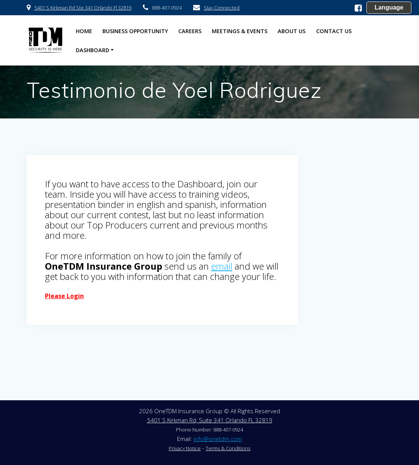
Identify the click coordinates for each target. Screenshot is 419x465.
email (221, 266)
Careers (190, 31)
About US (291, 31)
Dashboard (92, 50)
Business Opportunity (135, 31)
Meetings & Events (239, 31)
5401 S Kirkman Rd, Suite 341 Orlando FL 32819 (209, 420)
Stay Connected (222, 7)
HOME (84, 31)
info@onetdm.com (218, 439)
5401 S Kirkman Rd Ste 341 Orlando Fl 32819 (82, 7)
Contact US (334, 31)
